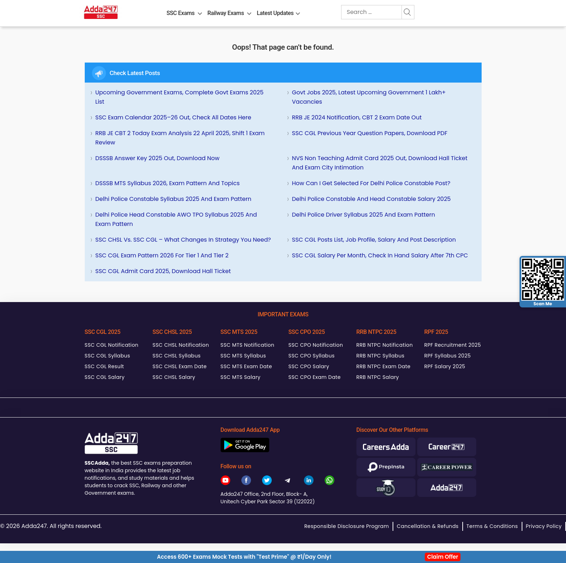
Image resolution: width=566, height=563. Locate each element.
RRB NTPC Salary (377, 377)
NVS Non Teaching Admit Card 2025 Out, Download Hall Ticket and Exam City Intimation (380, 163)
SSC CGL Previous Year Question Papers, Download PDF (370, 133)
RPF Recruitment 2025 (452, 345)
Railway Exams (225, 13)
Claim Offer (442, 556)
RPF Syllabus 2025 (447, 355)
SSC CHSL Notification (181, 345)
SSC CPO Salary (309, 366)
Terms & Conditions (492, 526)
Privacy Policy (544, 526)
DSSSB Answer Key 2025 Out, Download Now (157, 158)
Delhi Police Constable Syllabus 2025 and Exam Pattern (173, 199)
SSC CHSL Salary (174, 377)
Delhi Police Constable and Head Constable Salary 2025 (371, 199)
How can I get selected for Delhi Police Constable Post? (371, 183)
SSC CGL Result (104, 366)
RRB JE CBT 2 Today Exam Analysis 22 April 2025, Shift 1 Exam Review (180, 138)
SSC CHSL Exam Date (180, 366)
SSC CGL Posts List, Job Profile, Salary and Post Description (374, 240)
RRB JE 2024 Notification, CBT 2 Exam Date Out (357, 117)
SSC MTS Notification (248, 345)
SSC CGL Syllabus (107, 355)
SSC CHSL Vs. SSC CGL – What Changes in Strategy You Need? (183, 240)
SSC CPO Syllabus (312, 355)
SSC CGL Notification (112, 345)
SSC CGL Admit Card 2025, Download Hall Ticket (163, 271)
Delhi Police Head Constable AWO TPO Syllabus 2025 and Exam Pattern (176, 219)
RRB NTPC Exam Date (383, 366)
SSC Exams (181, 13)
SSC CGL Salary (105, 377)
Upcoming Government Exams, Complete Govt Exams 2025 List (179, 97)
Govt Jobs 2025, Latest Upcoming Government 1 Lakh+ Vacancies (369, 97)
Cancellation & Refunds (428, 526)
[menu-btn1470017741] (298, 12)
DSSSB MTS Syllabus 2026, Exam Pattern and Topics (167, 183)
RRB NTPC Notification (384, 345)
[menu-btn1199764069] (200, 12)
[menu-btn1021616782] (249, 12)
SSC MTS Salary (241, 377)
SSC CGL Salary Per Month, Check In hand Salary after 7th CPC (380, 255)
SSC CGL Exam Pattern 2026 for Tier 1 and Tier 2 (162, 255)
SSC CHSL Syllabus (177, 355)
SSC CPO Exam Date (315, 377)
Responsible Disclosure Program (346, 526)
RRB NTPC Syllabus (380, 355)
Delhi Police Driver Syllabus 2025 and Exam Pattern (363, 215)
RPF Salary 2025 (445, 366)
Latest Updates (275, 13)
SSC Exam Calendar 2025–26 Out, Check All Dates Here (173, 117)
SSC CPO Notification (316, 345)
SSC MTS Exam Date (246, 366)
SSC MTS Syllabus (243, 355)
